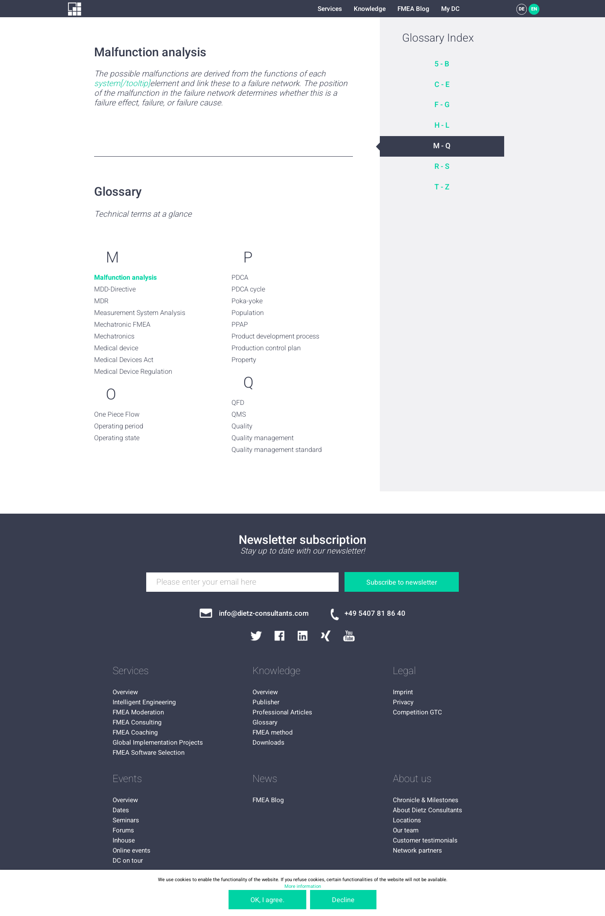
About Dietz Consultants (427, 810)
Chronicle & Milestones (425, 800)
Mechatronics (114, 336)
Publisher (266, 702)
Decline (343, 900)
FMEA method (273, 732)
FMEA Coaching (135, 732)
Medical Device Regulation (133, 371)
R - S (442, 166)
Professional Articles (282, 712)
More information (302, 886)
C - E (442, 84)
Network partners (417, 850)
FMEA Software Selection (148, 752)
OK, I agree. (267, 900)
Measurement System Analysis (139, 313)
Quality (242, 426)
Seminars (126, 820)
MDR (101, 301)
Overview (125, 692)
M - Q (441, 146)
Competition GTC (417, 712)
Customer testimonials (425, 840)
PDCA (239, 277)
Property (243, 360)
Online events (131, 850)
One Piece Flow (116, 414)
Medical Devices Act (123, 360)
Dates (121, 810)
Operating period (118, 426)
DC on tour (128, 860)
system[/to (113, 84)
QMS (238, 414)
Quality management (262, 438)
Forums (123, 830)
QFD (237, 403)
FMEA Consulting (137, 722)
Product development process (275, 336)
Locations (407, 820)
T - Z (442, 187)
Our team (405, 830)
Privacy (403, 702)
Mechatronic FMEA (122, 324)
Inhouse (124, 840)
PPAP (239, 324)
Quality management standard (276, 450)
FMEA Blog (413, 8)
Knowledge (370, 8)
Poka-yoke (247, 301)
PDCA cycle (248, 289)
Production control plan (266, 348)
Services (330, 8)
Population (247, 313)
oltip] (141, 84)
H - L (442, 125)
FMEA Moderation (138, 712)
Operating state (116, 438)
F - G (442, 105)
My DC (450, 8)
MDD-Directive (115, 289)
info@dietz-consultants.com (264, 613)
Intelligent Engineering (144, 702)
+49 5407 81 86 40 (375, 613)
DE (522, 9)
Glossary (265, 722)
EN (534, 9)
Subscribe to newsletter (401, 582)
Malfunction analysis (125, 277)
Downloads (268, 742)
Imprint (403, 692)
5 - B (441, 64)
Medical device (116, 348)
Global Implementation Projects (158, 742)
